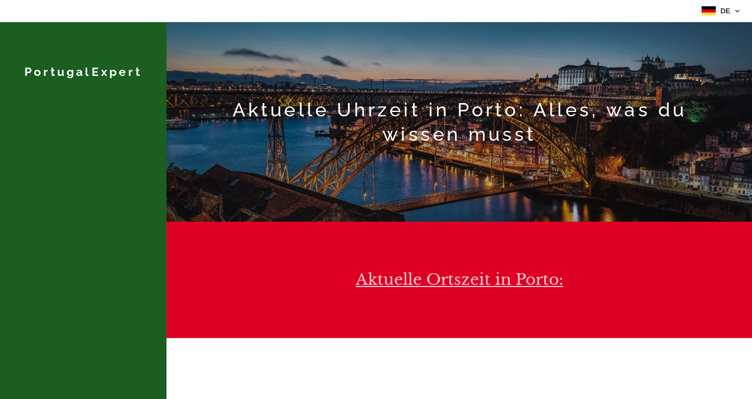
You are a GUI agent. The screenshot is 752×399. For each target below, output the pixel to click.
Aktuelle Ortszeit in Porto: (459, 279)
